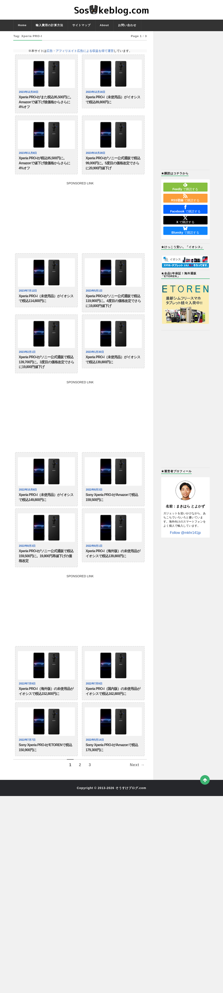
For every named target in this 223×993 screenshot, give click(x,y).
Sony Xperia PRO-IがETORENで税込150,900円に (45, 772)
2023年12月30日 (29, 91)
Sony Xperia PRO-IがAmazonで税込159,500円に (112, 513)
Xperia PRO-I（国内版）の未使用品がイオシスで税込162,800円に (113, 713)
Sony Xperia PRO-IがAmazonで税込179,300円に (112, 772)
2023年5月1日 (94, 298)
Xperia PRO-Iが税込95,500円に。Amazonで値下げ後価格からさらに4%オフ (44, 169)
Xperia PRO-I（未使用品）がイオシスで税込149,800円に (46, 513)
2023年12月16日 (96, 91)
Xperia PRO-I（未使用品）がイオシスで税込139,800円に (113, 372)
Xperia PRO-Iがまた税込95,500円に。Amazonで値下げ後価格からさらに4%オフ (46, 104)
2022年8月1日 (94, 562)
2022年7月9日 (28, 704)
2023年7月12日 (28, 298)
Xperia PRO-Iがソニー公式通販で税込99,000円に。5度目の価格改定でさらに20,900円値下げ (113, 169)
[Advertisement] (80, 222)
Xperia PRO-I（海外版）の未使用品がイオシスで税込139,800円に (113, 572)
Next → (137, 790)
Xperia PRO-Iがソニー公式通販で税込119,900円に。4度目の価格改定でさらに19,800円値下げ (113, 310)
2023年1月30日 (95, 362)
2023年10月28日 (96, 156)
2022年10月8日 (28, 504)
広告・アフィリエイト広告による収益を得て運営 (80, 51)
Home (22, 25)
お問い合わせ (127, 25)
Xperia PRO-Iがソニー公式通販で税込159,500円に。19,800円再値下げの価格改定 (46, 575)
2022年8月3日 (94, 504)
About (104, 25)
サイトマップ (81, 25)
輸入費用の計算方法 (49, 25)
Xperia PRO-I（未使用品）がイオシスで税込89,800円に (113, 101)
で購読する (185, 187)
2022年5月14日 (95, 762)
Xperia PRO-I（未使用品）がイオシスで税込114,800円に (46, 307)
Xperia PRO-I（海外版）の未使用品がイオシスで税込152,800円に (46, 713)
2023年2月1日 (28, 362)
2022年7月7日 (28, 762)
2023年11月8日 (28, 156)
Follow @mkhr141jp (185, 533)
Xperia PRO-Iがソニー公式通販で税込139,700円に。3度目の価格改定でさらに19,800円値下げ (46, 375)
